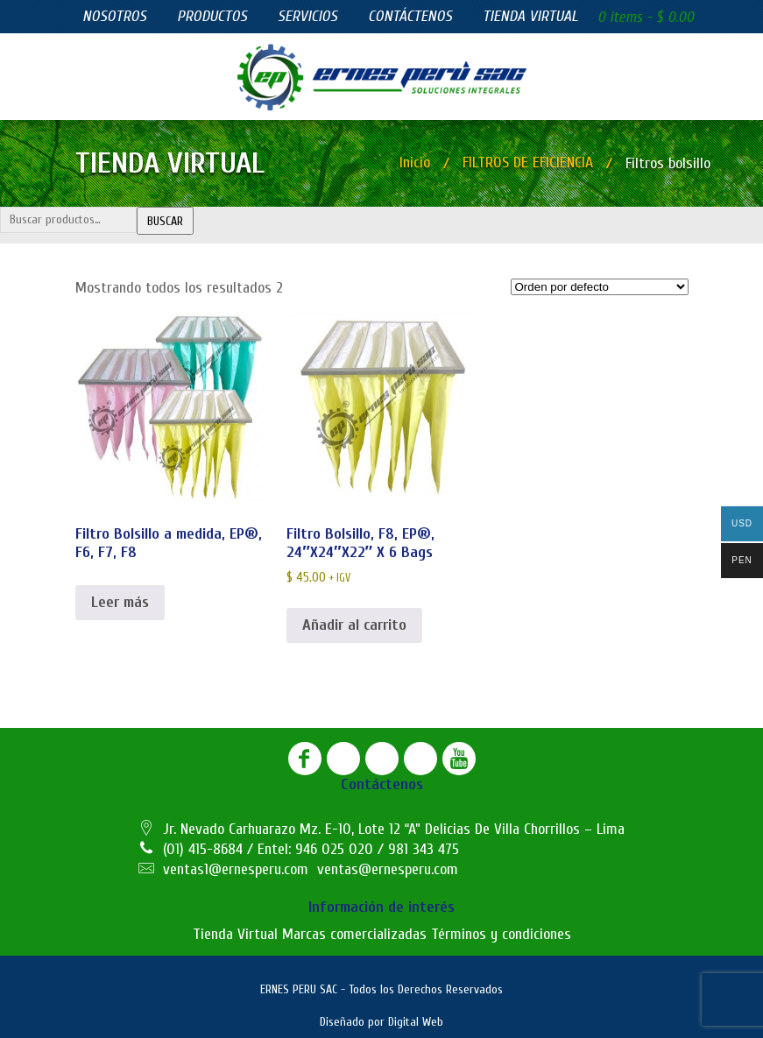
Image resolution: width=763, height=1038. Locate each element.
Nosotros (114, 16)
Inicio (414, 162)
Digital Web (415, 1021)
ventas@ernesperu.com (387, 869)
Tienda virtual (530, 16)
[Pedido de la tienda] (600, 287)
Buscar (165, 221)
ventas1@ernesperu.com (235, 869)
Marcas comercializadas (354, 934)
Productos (212, 16)
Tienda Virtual (235, 934)
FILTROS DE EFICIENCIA (528, 162)
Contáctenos (410, 16)
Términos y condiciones (501, 934)
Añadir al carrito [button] (354, 625)
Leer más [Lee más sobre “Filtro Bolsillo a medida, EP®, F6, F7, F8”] (120, 602)
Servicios (307, 16)
